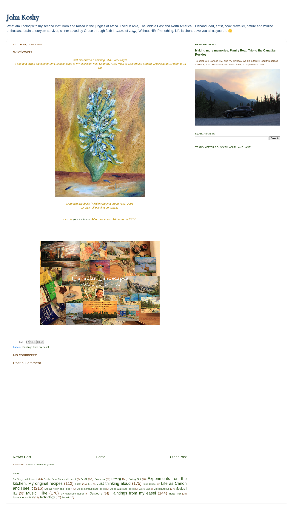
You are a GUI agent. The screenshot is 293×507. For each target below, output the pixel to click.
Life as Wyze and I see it (122, 489)
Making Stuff (144, 489)
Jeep (90, 484)
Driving (116, 479)
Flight (78, 484)
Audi (84, 479)
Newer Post (22, 457)
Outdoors (96, 493)
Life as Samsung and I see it (91, 489)
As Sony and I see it (25, 479)
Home (100, 457)
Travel (65, 497)
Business (100, 479)
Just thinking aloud (113, 483)
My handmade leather (72, 493)
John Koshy (22, 17)
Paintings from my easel (35, 347)
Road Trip (175, 493)
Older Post (178, 457)
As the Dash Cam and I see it (60, 479)
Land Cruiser (149, 484)
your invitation (81, 219)
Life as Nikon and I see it (58, 488)
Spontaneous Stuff (23, 497)
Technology (47, 497)
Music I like (36, 493)
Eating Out (135, 479)
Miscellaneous (161, 488)
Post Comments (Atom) (41, 464)
